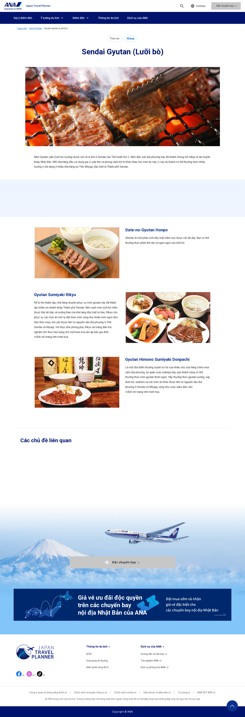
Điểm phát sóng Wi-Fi (97, 667)
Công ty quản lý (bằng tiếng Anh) (48, 692)
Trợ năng (184, 692)
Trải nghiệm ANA (151, 660)
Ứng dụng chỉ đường (97, 660)
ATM (88, 654)
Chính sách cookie (125, 692)
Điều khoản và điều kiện (157, 692)
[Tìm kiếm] (182, 6)
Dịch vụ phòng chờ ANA (155, 667)
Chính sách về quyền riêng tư (91, 692)
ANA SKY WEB (206, 692)
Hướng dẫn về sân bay (154, 654)
